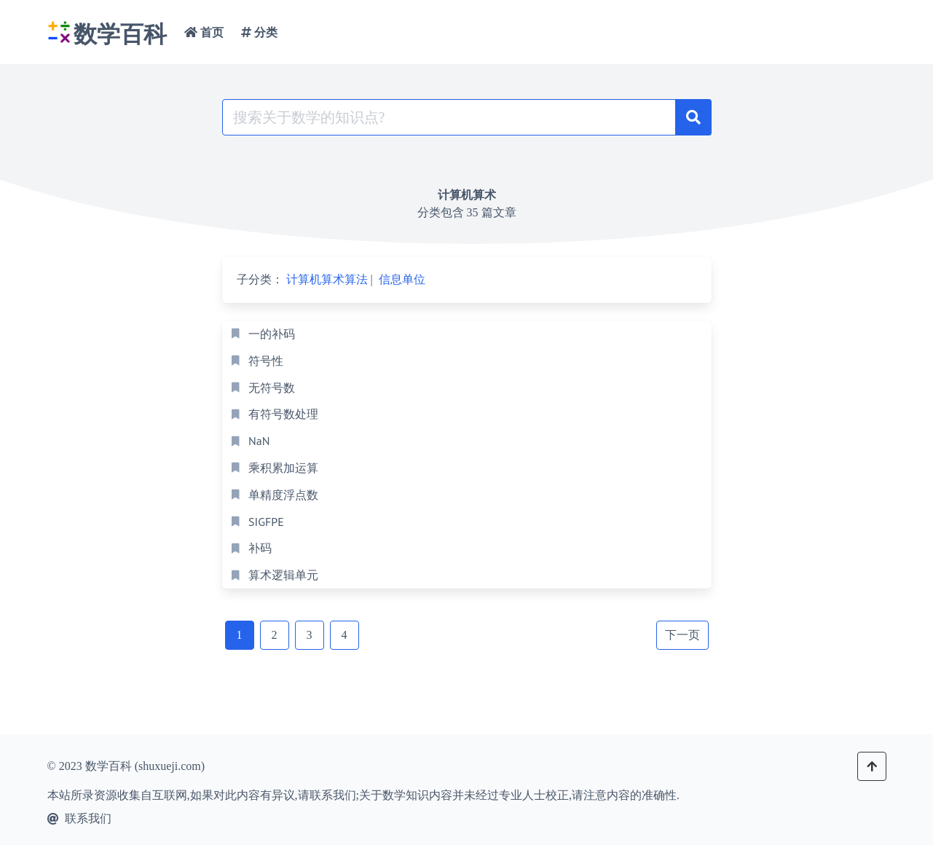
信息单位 (402, 279)
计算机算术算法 (327, 279)
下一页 (682, 635)
